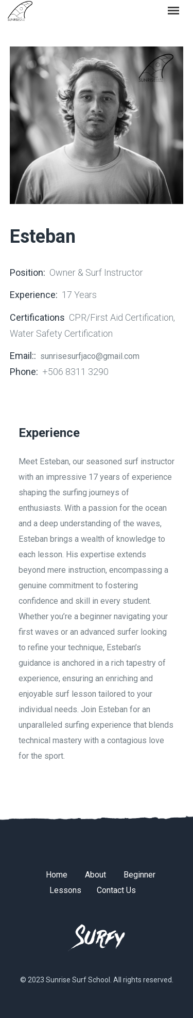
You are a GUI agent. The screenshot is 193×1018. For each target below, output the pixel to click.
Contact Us (116, 890)
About (95, 875)
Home (56, 875)
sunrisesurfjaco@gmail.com (89, 356)
